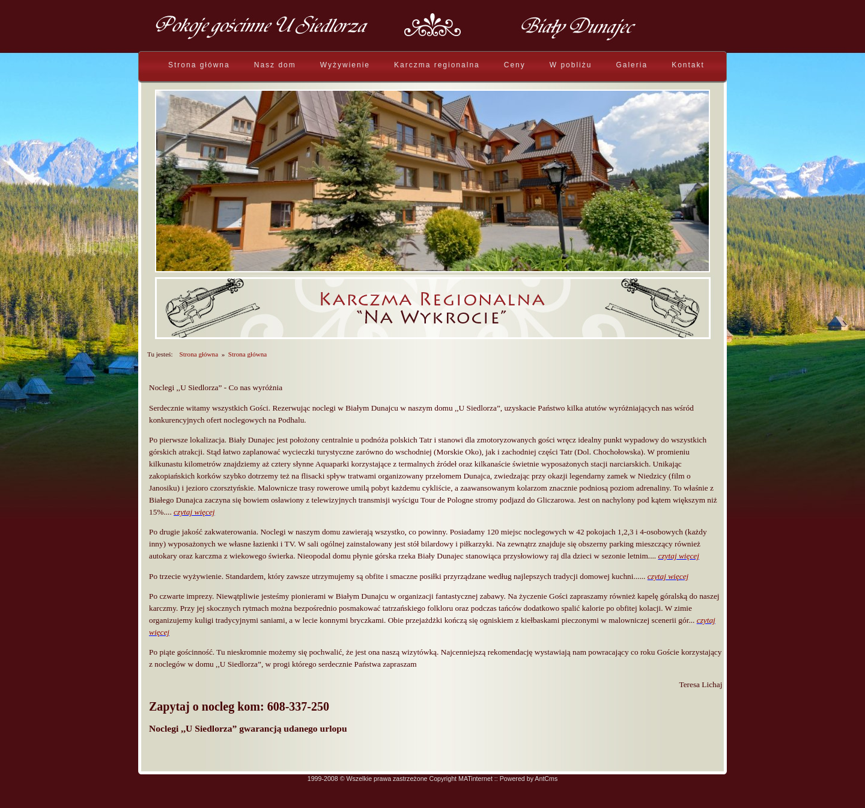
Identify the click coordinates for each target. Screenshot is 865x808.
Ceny (515, 65)
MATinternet (475, 778)
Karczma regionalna (437, 65)
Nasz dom (275, 65)
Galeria (632, 65)
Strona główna (199, 65)
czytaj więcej (194, 511)
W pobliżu (571, 65)
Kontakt (688, 65)
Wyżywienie (345, 65)
